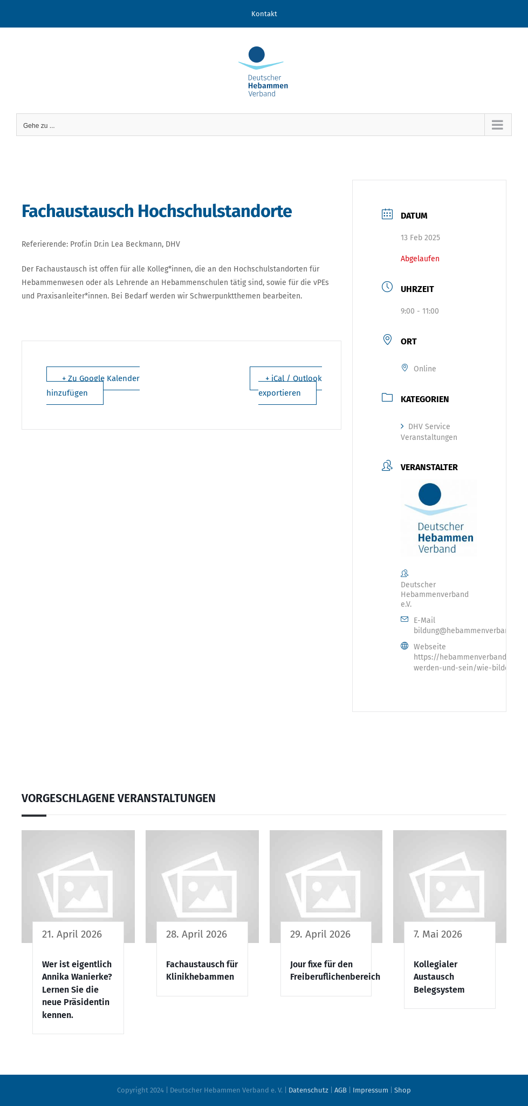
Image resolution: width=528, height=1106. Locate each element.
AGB (340, 1090)
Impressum (370, 1090)
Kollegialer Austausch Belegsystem (439, 977)
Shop (402, 1090)
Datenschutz (308, 1090)
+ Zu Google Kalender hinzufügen (93, 386)
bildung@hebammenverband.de (469, 630)
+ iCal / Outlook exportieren (290, 386)
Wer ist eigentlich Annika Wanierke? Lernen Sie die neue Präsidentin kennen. (77, 989)
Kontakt (264, 14)
